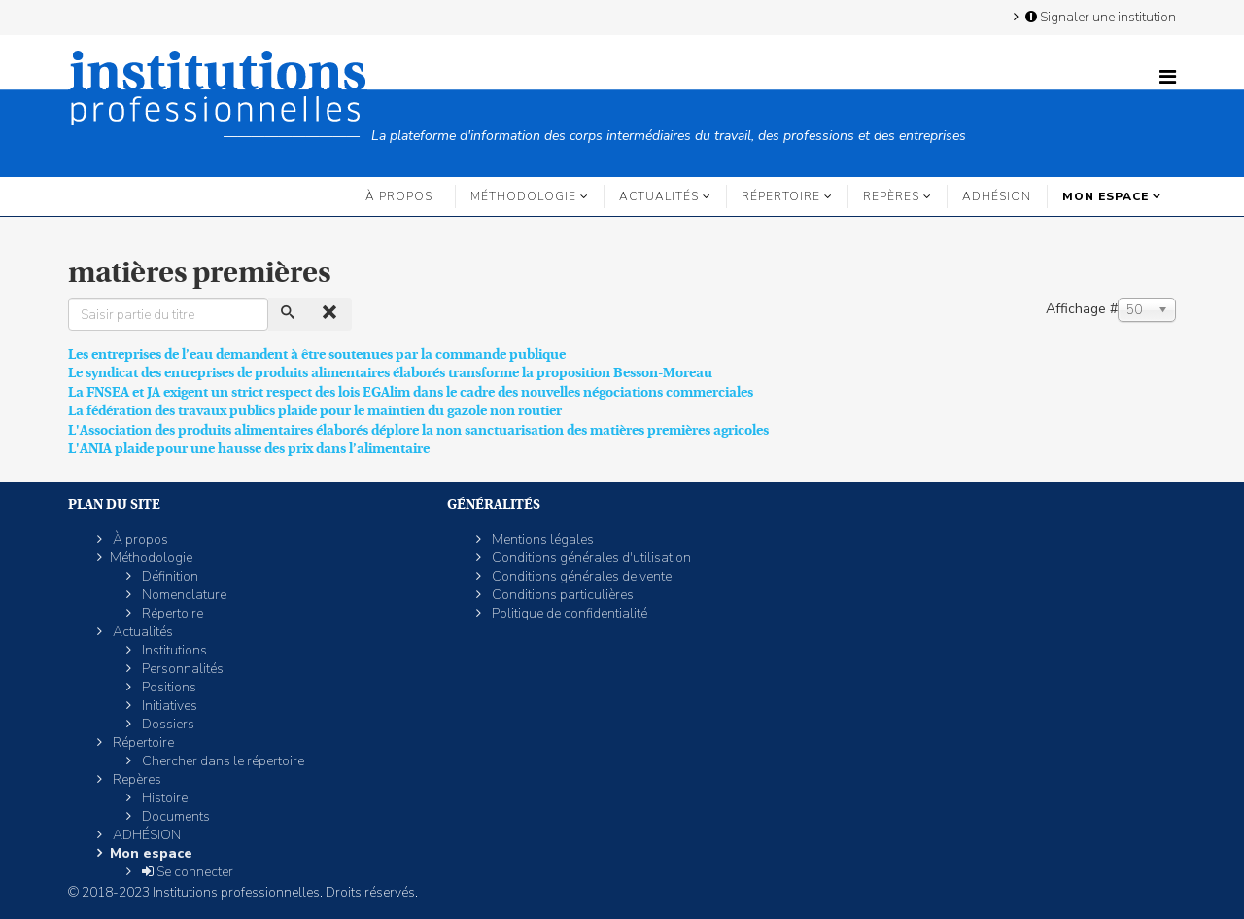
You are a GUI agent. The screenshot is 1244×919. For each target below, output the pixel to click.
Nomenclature (182, 594)
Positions (167, 687)
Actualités (659, 196)
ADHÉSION (996, 196)
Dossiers (166, 724)
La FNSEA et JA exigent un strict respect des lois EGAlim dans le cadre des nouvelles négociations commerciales (410, 392)
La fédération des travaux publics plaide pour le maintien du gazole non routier (315, 410)
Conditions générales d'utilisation (590, 557)
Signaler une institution (1099, 16)
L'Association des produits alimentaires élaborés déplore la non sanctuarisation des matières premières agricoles (418, 430)
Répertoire (781, 196)
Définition (168, 576)
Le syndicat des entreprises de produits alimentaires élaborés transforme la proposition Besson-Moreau (390, 372)
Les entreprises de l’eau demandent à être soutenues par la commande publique (317, 354)
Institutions (173, 650)
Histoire (163, 798)
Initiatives (168, 705)
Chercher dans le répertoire (221, 761)
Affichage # (1082, 309)
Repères (891, 196)
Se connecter (186, 872)
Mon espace (1105, 196)
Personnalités (181, 668)
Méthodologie (523, 196)
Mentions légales (541, 539)
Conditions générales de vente (580, 576)
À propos (398, 196)
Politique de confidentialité (568, 613)
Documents (174, 816)
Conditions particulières (561, 594)
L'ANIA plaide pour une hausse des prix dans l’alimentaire (249, 448)
